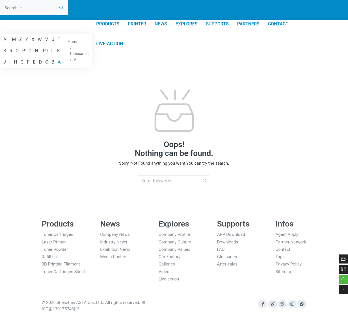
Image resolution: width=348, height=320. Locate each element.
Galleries (167, 264)
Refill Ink (50, 256)
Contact (283, 249)
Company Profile (174, 234)
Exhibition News (115, 249)
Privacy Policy (289, 264)
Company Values (174, 249)
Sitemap (283, 271)
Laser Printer (54, 242)
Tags (280, 256)
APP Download (231, 234)
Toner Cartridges (57, 234)
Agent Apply (287, 234)
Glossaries (227, 256)
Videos (165, 271)
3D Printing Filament (61, 264)
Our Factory (169, 256)
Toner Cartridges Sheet (63, 271)
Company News (115, 234)
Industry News (113, 242)
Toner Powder (55, 249)
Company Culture (175, 242)
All (5, 39)
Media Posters (113, 256)
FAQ (221, 249)
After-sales (227, 264)
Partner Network (291, 242)
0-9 (45, 50)
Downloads (227, 242)
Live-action (169, 279)
